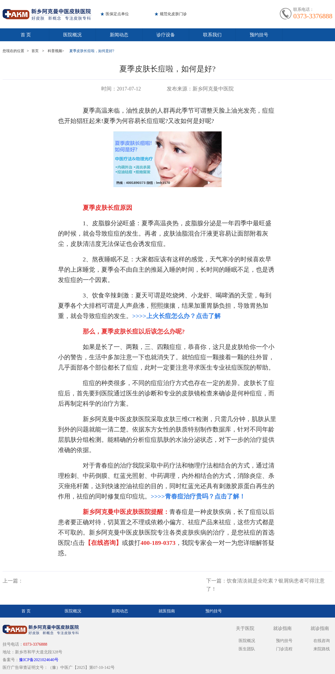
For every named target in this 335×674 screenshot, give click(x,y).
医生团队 (247, 649)
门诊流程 (284, 649)
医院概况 (72, 34)
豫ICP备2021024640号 (38, 660)
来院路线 (321, 649)
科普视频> (56, 51)
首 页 (26, 34)
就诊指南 (282, 628)
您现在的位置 (13, 51)
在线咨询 (321, 640)
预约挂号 (259, 34)
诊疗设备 (165, 34)
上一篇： (13, 581)
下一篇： (216, 581)
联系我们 (212, 34)
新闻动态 (119, 34)
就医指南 (166, 611)
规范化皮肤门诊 (173, 14)
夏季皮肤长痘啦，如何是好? (91, 51)
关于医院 (245, 628)
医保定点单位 (117, 14)
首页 (35, 51)
